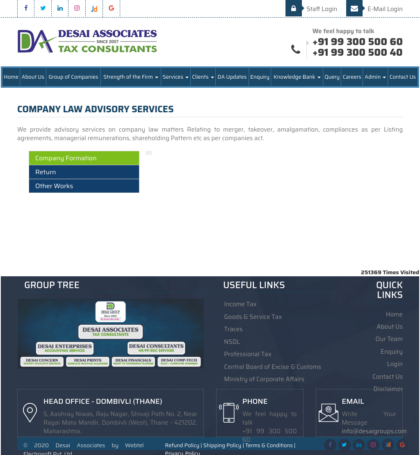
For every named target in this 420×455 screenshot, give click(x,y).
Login (395, 364)
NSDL (232, 342)
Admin (375, 77)
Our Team (389, 339)
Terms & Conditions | (270, 442)
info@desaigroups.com (374, 431)
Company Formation (66, 159)
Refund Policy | (183, 442)
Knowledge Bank (297, 77)
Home (11, 77)
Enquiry (259, 77)
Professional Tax (248, 354)
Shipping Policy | (223, 442)
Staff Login (311, 9)
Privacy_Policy (182, 450)
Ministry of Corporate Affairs (264, 379)
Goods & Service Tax (253, 317)
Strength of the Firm (130, 77)
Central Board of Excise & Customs (272, 366)
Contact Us (403, 77)
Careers (352, 77)
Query (332, 77)
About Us (33, 77)
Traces (233, 329)
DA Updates (232, 77)
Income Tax (240, 305)
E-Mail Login (374, 9)
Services (176, 77)
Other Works (54, 187)
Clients (203, 77)
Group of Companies (73, 77)
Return (45, 173)
